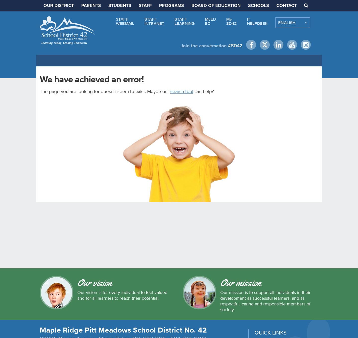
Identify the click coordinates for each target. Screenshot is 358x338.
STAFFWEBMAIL (125, 21)
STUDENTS (119, 5)
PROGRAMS (171, 5)
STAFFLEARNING (185, 21)
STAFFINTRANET (154, 21)
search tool (181, 91)
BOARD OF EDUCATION (216, 5)
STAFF (145, 5)
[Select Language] (292, 22)
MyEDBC (210, 21)
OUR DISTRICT (59, 5)
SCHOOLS (258, 5)
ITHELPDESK (257, 21)
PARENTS (91, 5)
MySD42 (231, 21)
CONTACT (286, 5)
